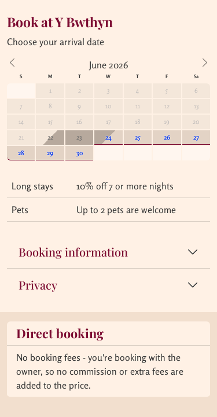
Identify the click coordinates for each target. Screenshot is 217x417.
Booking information (73, 251)
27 (196, 137)
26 (167, 137)
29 (50, 153)
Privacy (38, 284)
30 (79, 153)
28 (21, 153)
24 (108, 137)
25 (138, 137)
